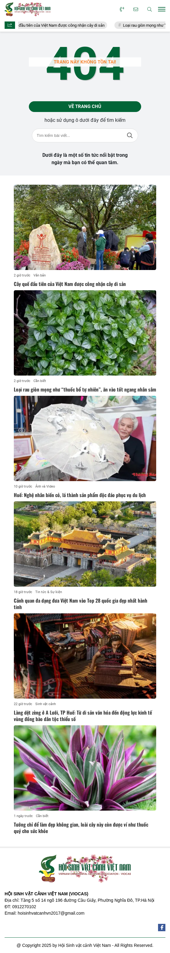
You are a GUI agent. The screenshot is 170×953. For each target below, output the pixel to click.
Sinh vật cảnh (45, 704)
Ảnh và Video (45, 486)
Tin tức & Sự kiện (48, 592)
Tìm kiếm (129, 135)
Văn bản (39, 275)
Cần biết (39, 381)
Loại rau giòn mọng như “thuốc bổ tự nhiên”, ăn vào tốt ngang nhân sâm (85, 389)
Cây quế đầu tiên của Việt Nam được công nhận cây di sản (60, 25)
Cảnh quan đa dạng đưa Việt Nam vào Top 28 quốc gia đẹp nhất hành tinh (80, 604)
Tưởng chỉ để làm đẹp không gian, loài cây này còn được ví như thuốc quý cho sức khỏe (81, 828)
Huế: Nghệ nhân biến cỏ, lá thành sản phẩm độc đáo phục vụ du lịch (80, 495)
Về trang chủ (84, 106)
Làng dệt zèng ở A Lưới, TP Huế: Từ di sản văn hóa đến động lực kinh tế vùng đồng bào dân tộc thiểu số (83, 716)
